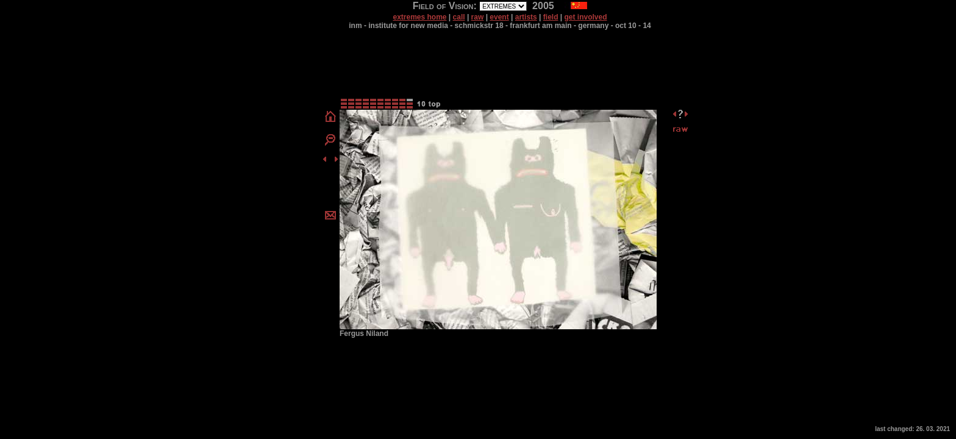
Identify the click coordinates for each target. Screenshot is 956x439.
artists (526, 17)
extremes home (419, 17)
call (459, 17)
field (550, 17)
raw (477, 17)
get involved (586, 17)
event (499, 17)
